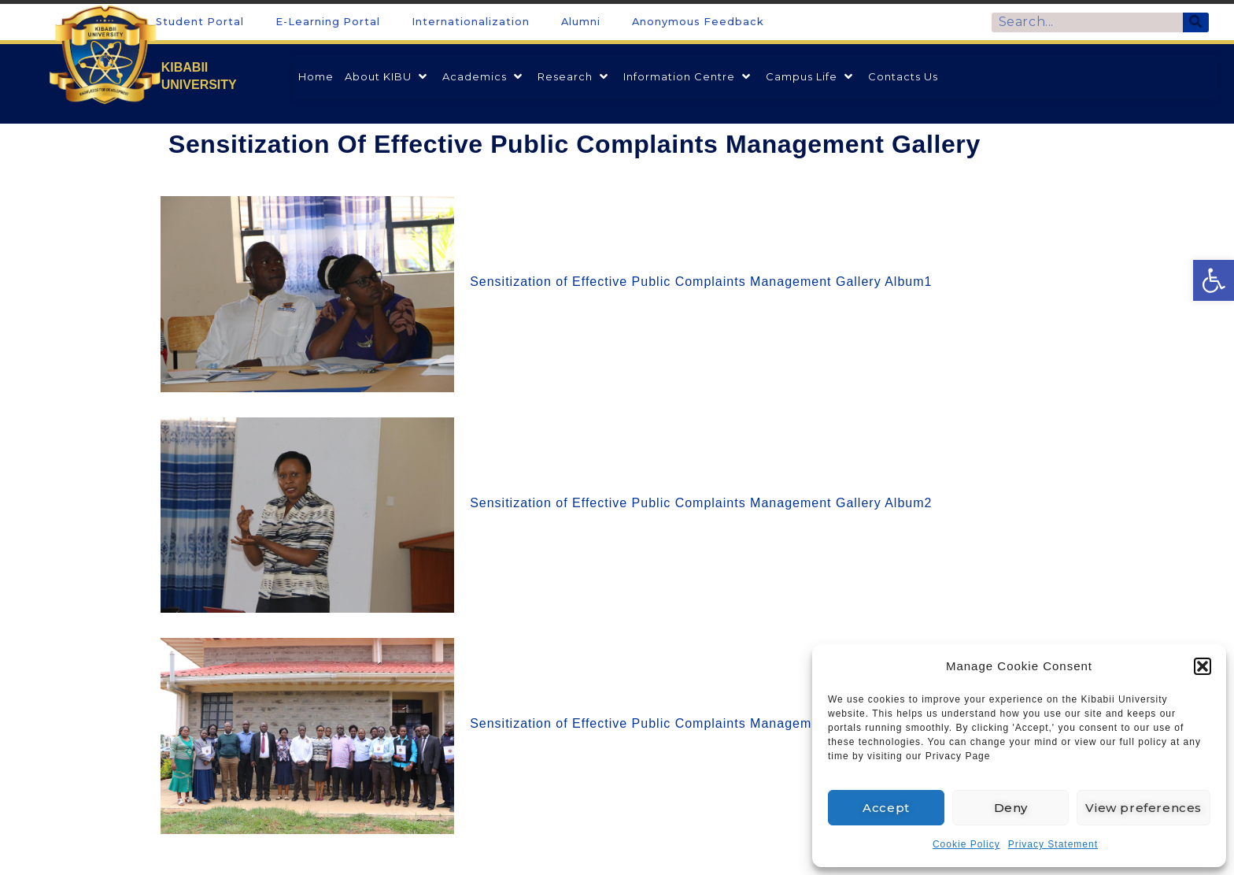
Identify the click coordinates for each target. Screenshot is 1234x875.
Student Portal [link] (200, 22)
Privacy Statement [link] (1053, 844)
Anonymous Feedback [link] (698, 22)
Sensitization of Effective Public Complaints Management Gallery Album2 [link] (701, 503)
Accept (886, 807)
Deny (1011, 807)
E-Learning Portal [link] (327, 22)
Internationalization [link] (471, 22)
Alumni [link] (580, 22)
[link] (1213, 280)
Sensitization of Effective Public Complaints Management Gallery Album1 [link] (701, 281)
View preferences (1143, 807)
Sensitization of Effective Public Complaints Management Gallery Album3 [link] (701, 723)
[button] (1202, 666)
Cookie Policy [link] (966, 844)
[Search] (1196, 22)
